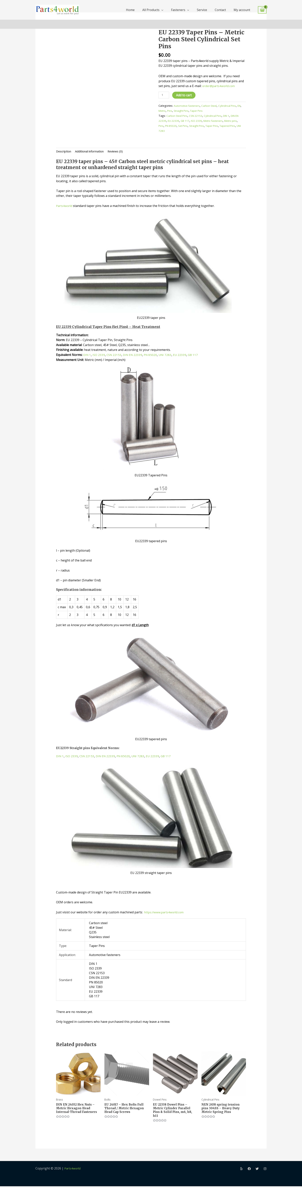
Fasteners (178, 10)
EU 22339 (178, 121)
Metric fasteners (219, 121)
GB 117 (190, 121)
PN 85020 (178, 126)
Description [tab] (64, 151)
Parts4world (65, 206)
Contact (220, 10)
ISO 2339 (202, 121)
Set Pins (191, 126)
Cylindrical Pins (230, 106)
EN (160, 111)
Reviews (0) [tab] (121, 151)
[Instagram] (265, 1170)
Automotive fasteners (187, 106)
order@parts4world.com (219, 86)
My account (242, 10)
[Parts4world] (57, 9)
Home (130, 10)
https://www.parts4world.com (164, 912)
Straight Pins (188, 111)
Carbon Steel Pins (177, 116)
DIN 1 (229, 116)
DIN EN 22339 (134, 355)
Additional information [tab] (93, 151)
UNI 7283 (171, 130)
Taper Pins (204, 111)
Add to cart (184, 95)
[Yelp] (241, 1170)
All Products (150, 10)
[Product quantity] (164, 95)
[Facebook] (249, 1170)
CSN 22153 (197, 116)
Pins (176, 111)
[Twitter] (257, 1170)
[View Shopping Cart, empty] (262, 10)
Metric (168, 111)
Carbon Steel (211, 106)
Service (202, 10)
